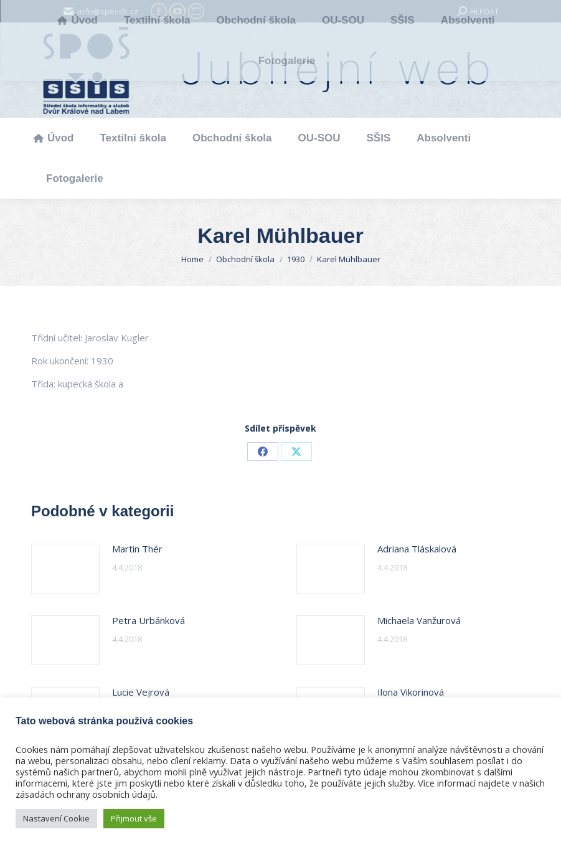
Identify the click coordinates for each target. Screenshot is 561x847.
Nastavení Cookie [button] (56, 818)
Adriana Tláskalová (416, 548)
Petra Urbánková (148, 620)
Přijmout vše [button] (134, 818)
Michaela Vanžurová (419, 620)
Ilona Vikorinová (410, 692)
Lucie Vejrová (140, 692)
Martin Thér (137, 548)
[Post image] (65, 569)
